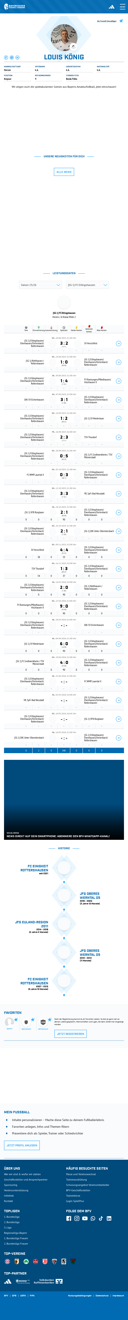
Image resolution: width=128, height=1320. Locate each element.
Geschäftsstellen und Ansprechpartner (25, 1179)
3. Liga (7, 1227)
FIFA (32, 1296)
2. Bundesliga (11, 1222)
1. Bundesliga (11, 1216)
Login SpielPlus (75, 1201)
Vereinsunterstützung (16, 1190)
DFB (14, 1296)
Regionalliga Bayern (15, 1232)
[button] (6, 57)
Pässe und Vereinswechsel (81, 1174)
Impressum (118, 1296)
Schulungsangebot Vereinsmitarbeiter (87, 1185)
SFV (6, 1296)
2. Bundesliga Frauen (16, 1243)
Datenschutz (102, 1296)
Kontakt (8, 1201)
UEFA (23, 1296)
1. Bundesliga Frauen (16, 1238)
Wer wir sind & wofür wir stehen (22, 1174)
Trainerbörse (73, 1195)
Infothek (9, 1195)
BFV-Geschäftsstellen (78, 1190)
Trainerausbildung (76, 1179)
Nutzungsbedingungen (80, 1296)
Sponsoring (10, 1185)
